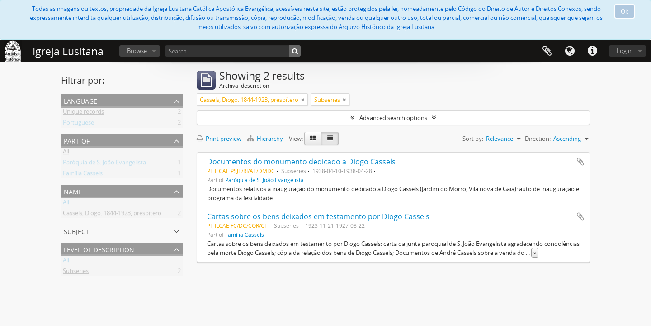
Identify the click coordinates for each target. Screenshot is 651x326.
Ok (624, 11)
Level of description (99, 249)
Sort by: (472, 138)
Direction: (538, 138)
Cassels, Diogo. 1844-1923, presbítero (112, 215)
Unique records (83, 113)
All (66, 153)
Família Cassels (83, 175)
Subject (76, 231)
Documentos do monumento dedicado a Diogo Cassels (301, 162)
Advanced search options (393, 118)
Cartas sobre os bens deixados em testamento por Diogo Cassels (318, 216)
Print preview (219, 138)
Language (569, 51)
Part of (77, 140)
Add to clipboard (580, 161)
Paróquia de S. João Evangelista (104, 164)
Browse (137, 51)
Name (73, 191)
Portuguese (78, 124)
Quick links (592, 51)
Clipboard (547, 51)
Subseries (76, 272)
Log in (625, 51)
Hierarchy (265, 138)
